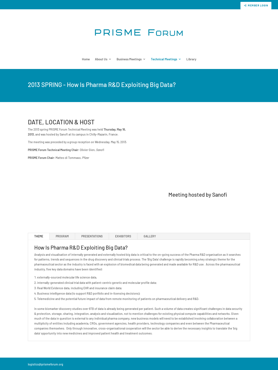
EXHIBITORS (123, 236)
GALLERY (150, 236)
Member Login (256, 5)
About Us (101, 59)
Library (191, 59)
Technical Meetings (164, 59)
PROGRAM (62, 236)
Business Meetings (129, 59)
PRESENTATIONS (92, 236)
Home (86, 59)
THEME (38, 236)
